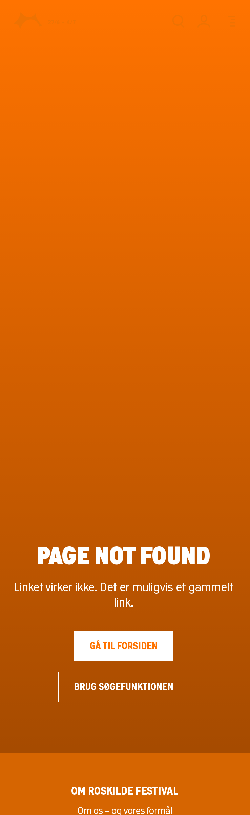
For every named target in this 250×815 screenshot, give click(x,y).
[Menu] (229, 21)
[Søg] (178, 21)
